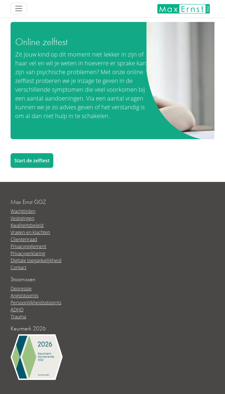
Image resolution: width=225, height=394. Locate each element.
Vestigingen (22, 218)
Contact (18, 267)
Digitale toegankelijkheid (36, 260)
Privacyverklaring (28, 253)
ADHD (17, 309)
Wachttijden (23, 211)
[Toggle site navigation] (19, 8)
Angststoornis (24, 295)
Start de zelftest (32, 160)
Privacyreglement (28, 246)
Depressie (21, 288)
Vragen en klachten (30, 232)
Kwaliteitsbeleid (27, 225)
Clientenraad (24, 239)
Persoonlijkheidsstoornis (36, 302)
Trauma (18, 316)
